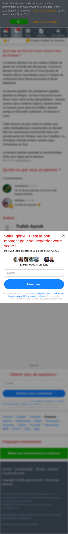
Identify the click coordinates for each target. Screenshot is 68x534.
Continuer (34, 284)
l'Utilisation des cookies (33, 296)
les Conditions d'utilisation (41, 293)
